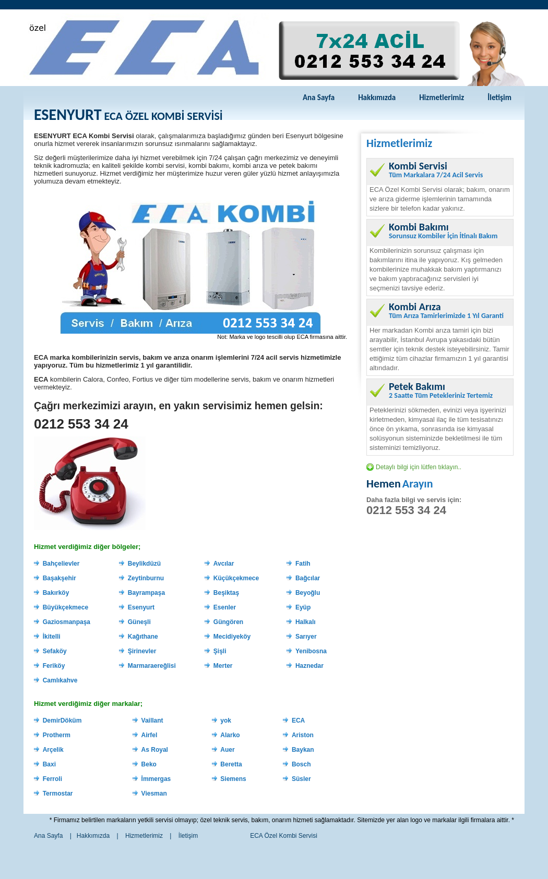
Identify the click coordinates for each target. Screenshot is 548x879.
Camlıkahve (60, 680)
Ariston (303, 735)
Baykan (303, 749)
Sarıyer (306, 636)
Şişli (220, 651)
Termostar (58, 793)
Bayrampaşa (146, 592)
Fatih (303, 563)
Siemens (233, 779)
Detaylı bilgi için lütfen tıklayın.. (418, 467)
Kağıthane (143, 636)
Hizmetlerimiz (441, 97)
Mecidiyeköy (232, 636)
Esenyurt (141, 607)
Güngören (228, 622)
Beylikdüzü (144, 563)
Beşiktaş (226, 592)
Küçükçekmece (236, 578)
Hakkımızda (377, 97)
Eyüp (303, 607)
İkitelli (52, 636)
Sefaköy (55, 651)
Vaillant (152, 720)
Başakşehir (59, 578)
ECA (298, 720)
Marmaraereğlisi (152, 665)
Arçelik (53, 749)
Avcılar (223, 563)
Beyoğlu (307, 592)
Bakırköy (56, 592)
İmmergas (156, 779)
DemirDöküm (62, 720)
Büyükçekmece (65, 607)
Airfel (149, 735)
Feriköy (54, 665)
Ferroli (52, 779)
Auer (227, 749)
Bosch (301, 764)
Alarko (230, 735)
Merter (223, 665)
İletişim (499, 97)
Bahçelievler (61, 563)
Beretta (231, 764)
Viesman (154, 793)
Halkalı (305, 622)
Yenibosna (311, 651)
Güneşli (139, 622)
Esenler (224, 607)
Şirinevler (142, 651)
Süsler (301, 779)
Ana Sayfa (319, 97)
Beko (149, 764)
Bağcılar (307, 578)
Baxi (49, 764)
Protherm (56, 735)
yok (225, 720)
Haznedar (309, 665)
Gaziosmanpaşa (66, 622)
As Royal (154, 749)
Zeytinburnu (146, 578)
